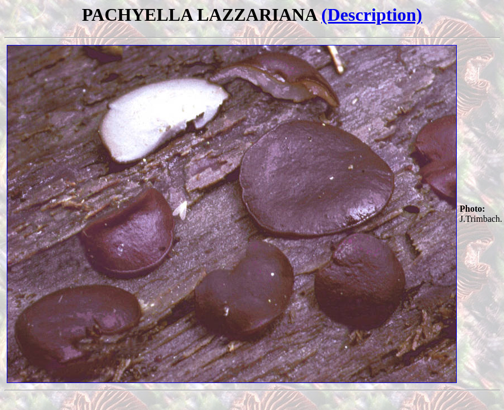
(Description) (372, 14)
